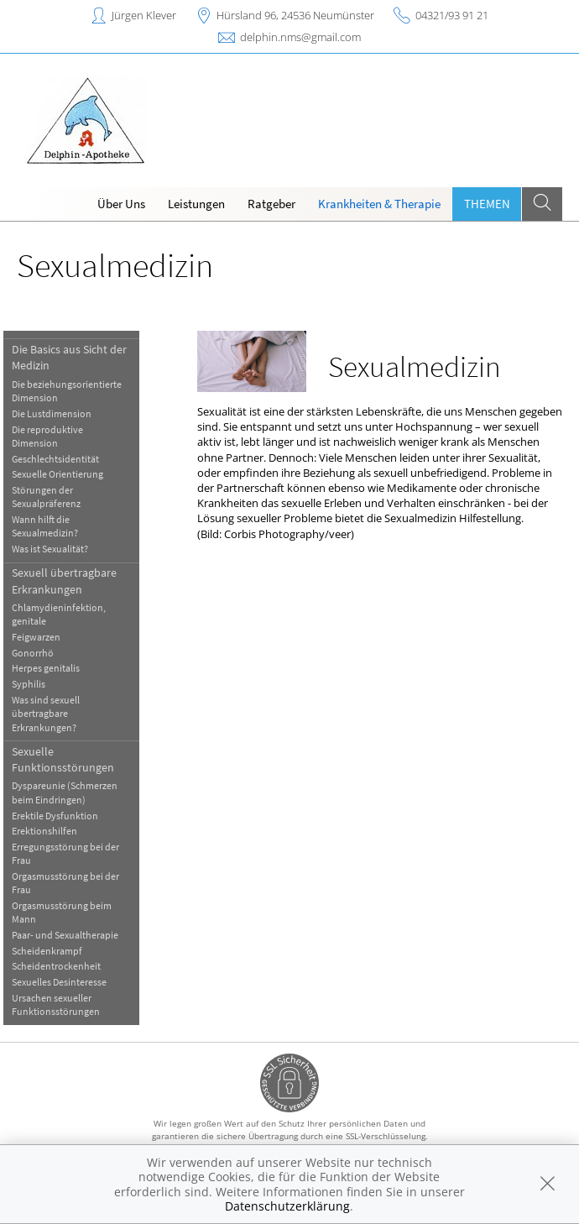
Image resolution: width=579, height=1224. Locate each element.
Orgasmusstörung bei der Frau (73, 883)
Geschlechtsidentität (63, 458)
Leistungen (196, 204)
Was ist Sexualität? (57, 548)
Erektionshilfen (52, 830)
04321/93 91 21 (451, 15)
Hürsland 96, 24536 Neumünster (295, 15)
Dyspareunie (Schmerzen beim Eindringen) (72, 792)
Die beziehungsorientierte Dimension (74, 391)
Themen (487, 204)
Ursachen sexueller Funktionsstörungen (63, 1004)
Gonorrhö (40, 652)
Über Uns (121, 204)
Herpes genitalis (53, 668)
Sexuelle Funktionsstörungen (70, 759)
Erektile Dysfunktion (62, 815)
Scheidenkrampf (54, 950)
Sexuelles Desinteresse (66, 982)
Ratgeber (271, 204)
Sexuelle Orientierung (65, 474)
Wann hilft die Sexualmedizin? (52, 526)
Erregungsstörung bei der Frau (73, 853)
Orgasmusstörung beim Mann (69, 912)
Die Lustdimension (59, 413)
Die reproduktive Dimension (55, 436)
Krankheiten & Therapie (379, 204)
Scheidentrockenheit (63, 966)
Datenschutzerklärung (287, 1206)
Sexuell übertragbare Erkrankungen (71, 580)
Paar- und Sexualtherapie (72, 934)
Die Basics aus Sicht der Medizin (76, 357)
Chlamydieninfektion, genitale (66, 614)
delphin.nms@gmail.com (300, 36)
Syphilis (36, 683)
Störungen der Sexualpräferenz (53, 497)
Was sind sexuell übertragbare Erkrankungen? (53, 713)
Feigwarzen (43, 636)
